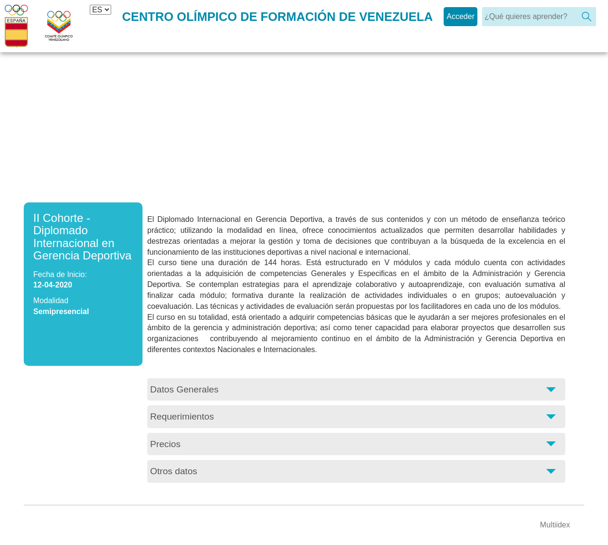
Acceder (460, 16)
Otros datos (173, 471)
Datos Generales (184, 389)
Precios (165, 444)
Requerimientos (182, 416)
